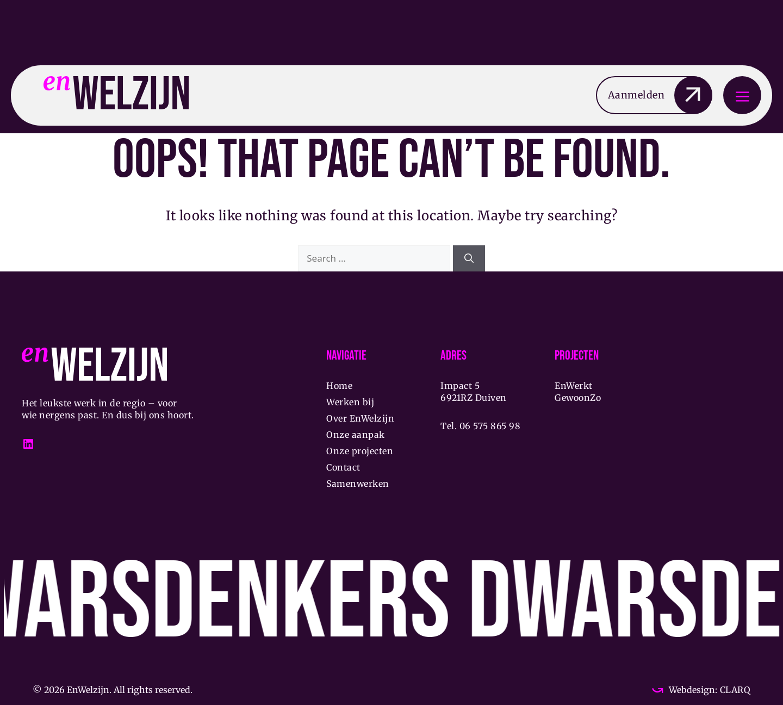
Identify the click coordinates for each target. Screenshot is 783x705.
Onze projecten (359, 451)
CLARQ (733, 689)
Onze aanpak (355, 434)
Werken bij (350, 402)
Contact (343, 467)
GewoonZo (578, 397)
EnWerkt (574, 385)
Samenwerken (357, 483)
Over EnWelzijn (360, 418)
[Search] (469, 258)
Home (339, 385)
